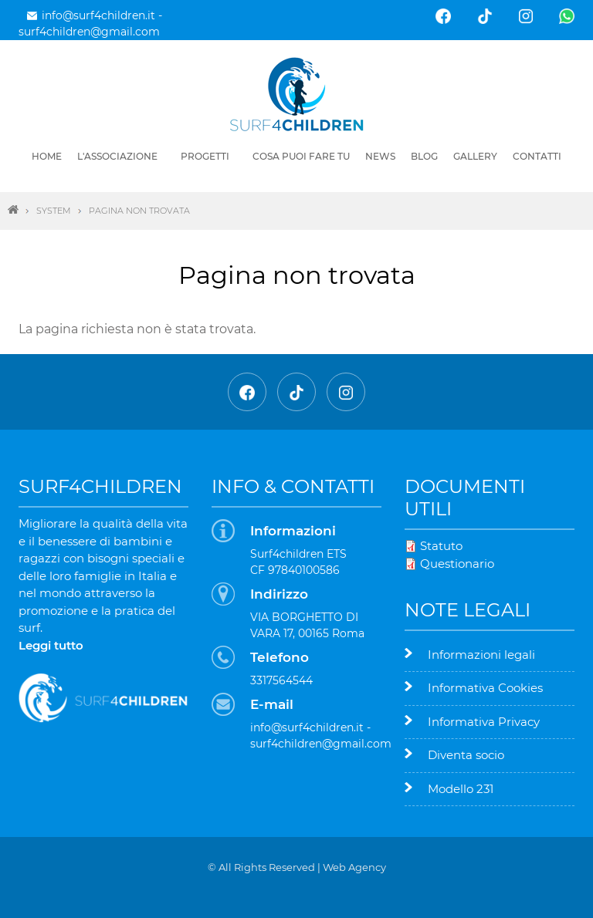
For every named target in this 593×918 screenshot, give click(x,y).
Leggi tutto (51, 645)
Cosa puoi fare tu (301, 156)
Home (47, 156)
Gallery (475, 156)
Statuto (441, 545)
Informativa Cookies (485, 687)
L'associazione (117, 156)
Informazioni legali (481, 654)
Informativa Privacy (484, 721)
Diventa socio (466, 755)
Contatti (537, 156)
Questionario (457, 563)
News (380, 156)
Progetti (205, 156)
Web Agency (354, 867)
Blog (424, 156)
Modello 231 (460, 788)
